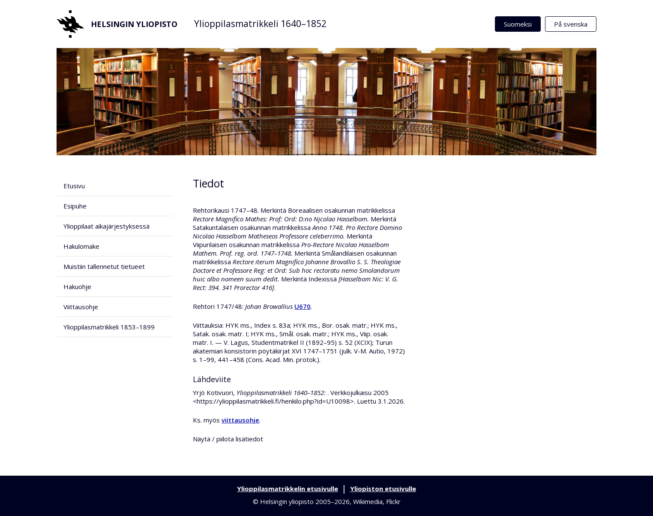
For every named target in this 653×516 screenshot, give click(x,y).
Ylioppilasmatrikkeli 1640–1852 (260, 24)
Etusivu (74, 185)
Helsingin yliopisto (117, 24)
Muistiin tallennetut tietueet (104, 266)
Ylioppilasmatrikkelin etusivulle (287, 488)
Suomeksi (518, 24)
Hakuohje (77, 286)
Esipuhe (75, 206)
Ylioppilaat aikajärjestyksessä (106, 226)
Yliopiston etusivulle (383, 488)
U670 (302, 306)
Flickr (393, 501)
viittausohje (240, 420)
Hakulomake (81, 246)
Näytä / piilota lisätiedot (228, 439)
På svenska (570, 24)
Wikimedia (368, 501)
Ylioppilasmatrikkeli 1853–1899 (109, 327)
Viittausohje (80, 306)
